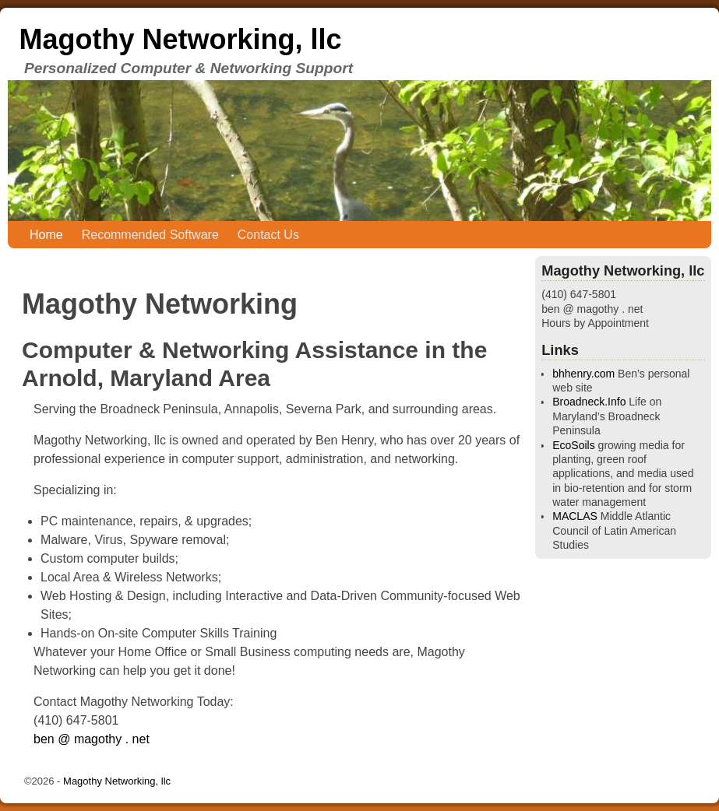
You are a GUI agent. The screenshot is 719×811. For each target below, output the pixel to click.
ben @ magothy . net (91, 739)
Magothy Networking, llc (180, 39)
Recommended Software (150, 234)
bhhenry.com (583, 373)
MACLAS (574, 516)
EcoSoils (573, 445)
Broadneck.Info (589, 401)
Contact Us (268, 234)
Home (46, 234)
